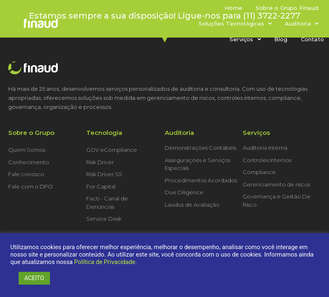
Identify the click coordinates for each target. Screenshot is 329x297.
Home (233, 8)
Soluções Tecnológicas (235, 24)
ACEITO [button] (34, 278)
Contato (312, 39)
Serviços (245, 39)
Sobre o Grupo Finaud (287, 8)
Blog (281, 39)
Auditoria (301, 24)
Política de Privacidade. (105, 262)
